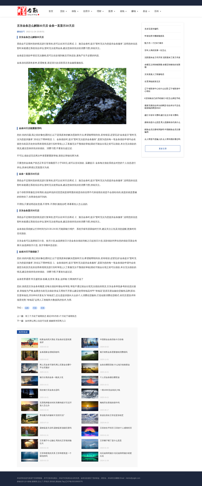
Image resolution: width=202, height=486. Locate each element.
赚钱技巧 (21, 31)
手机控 (46, 481)
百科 (156, 11)
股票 (110, 11)
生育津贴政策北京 (152, 81)
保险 (74, 11)
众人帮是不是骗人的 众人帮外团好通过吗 (162, 139)
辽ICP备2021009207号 (74, 481)
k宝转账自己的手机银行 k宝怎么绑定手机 (162, 98)
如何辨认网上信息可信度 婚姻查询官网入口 (45, 321)
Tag (63, 481)
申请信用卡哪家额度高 (154, 36)
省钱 (122, 11)
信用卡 (86, 11)
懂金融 (58, 481)
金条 (27, 308)
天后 (34, 308)
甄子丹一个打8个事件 (154, 43)
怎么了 (40, 481)
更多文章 (163, 148)
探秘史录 (20, 481)
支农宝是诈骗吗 (151, 29)
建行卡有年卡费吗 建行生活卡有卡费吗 (161, 115)
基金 (145, 11)
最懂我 (34, 481)
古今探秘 (28, 481)
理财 (99, 11)
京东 (42, 308)
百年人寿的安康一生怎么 (155, 50)
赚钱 (133, 11)
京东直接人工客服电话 (154, 74)
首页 (51, 11)
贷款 (62, 11)
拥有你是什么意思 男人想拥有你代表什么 (162, 122)
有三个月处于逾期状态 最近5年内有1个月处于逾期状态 (51, 316)
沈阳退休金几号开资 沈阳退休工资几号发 (162, 57)
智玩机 (52, 481)
